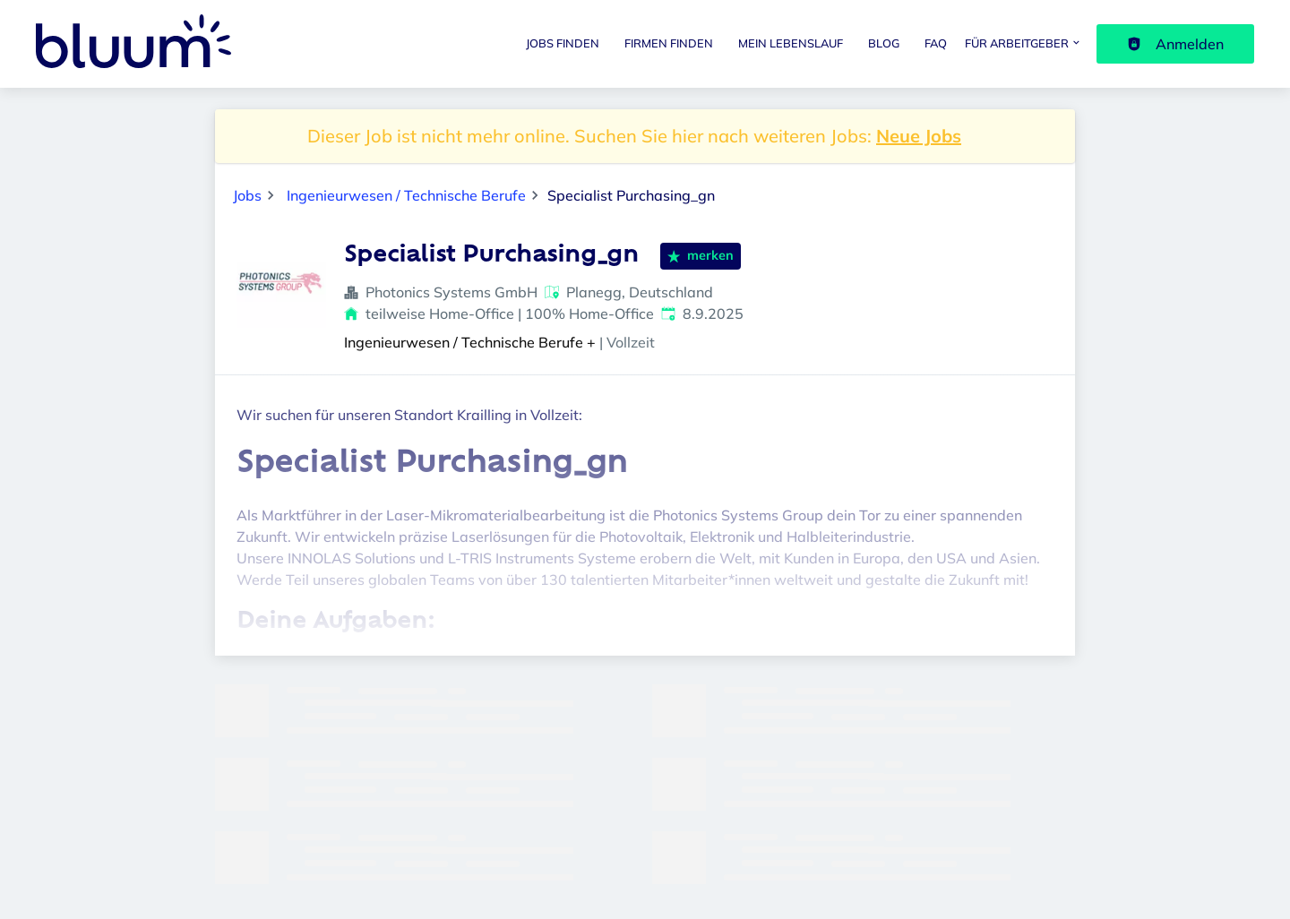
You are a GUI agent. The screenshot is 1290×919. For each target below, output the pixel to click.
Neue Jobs (918, 136)
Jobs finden (562, 43)
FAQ (935, 43)
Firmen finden (668, 43)
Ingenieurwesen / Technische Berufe (406, 195)
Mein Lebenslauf (790, 43)
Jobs (247, 195)
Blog (883, 43)
